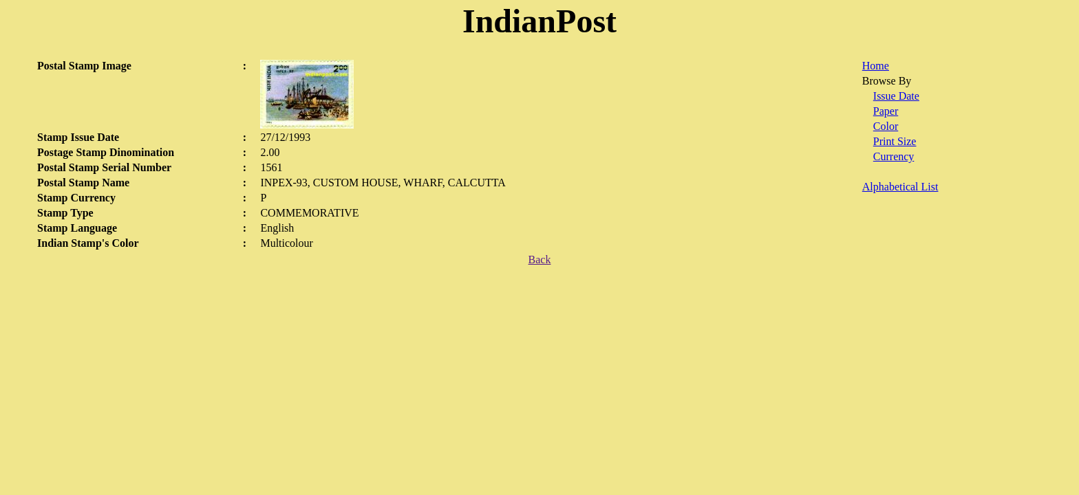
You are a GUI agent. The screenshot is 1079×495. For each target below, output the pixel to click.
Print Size (895, 141)
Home (875, 66)
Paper (885, 111)
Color (885, 126)
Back (539, 259)
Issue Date (896, 96)
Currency (894, 156)
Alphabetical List (900, 186)
